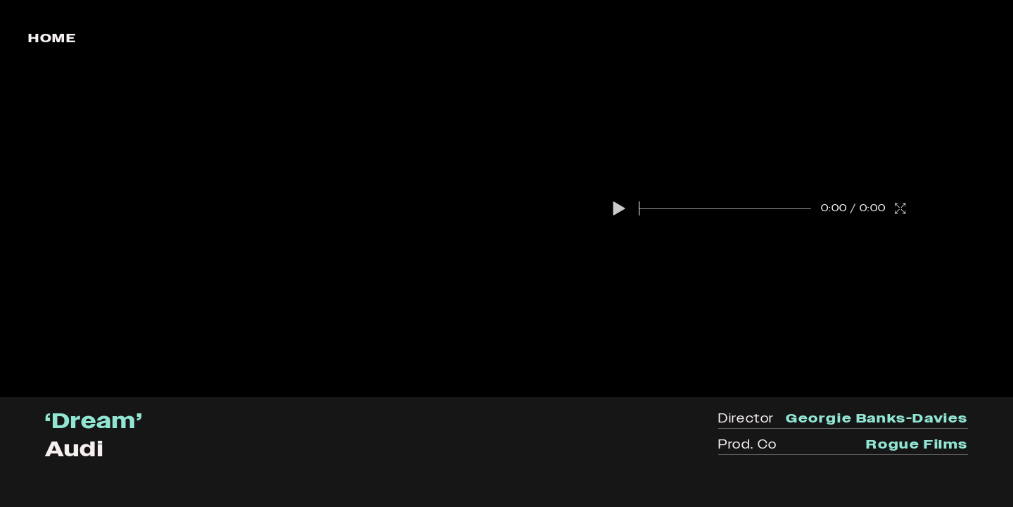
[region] (506, 198)
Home (52, 37)
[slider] (725, 208)
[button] (619, 208)
